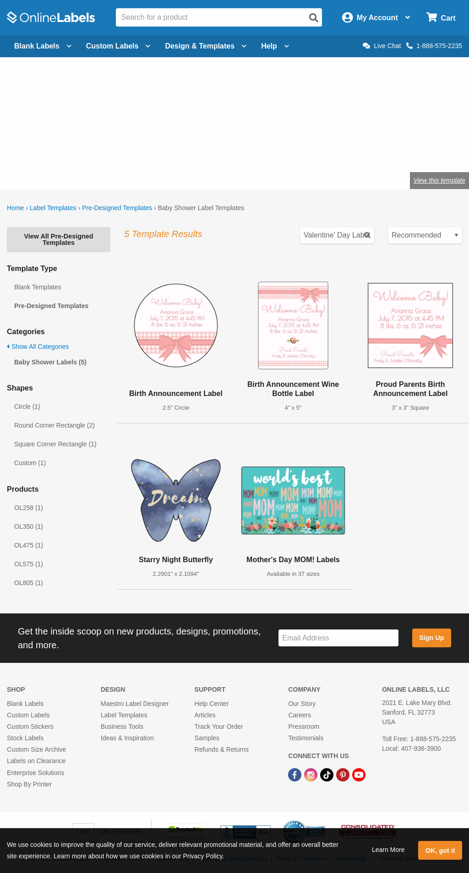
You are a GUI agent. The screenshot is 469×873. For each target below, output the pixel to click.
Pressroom (303, 726)
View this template (439, 180)
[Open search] (313, 18)
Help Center (212, 703)
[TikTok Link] (327, 774)
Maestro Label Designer (135, 703)
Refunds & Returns (222, 749)
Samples (207, 738)
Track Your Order (219, 726)
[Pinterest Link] (343, 774)
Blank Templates (37, 287)
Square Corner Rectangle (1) (55, 444)
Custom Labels (28, 715)
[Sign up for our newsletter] (338, 637)
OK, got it (440, 850)
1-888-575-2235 (434, 45)
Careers (299, 715)
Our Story (302, 703)
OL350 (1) (28, 526)
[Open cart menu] (441, 17)
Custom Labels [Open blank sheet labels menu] (118, 46)
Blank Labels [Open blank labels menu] (42, 46)
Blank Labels (25, 703)
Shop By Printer (29, 784)
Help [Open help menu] (275, 46)
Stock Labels (25, 738)
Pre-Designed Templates (117, 207)
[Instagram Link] (311, 774)
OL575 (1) (28, 564)
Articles (205, 715)
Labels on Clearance (36, 761)
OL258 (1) (28, 507)
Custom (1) (30, 462)
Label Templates (53, 207)
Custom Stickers (30, 726)
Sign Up (431, 637)
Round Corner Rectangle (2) (54, 425)
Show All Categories (38, 346)
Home (15, 207)
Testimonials (305, 738)
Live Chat (382, 46)
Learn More (388, 849)
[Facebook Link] (295, 774)
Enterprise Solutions (35, 772)
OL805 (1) (28, 582)
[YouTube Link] (358, 774)
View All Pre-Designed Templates (58, 239)
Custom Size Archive (36, 749)
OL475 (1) (28, 545)
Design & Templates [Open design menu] (205, 46)
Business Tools (122, 726)
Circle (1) (27, 406)
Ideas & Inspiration (127, 738)
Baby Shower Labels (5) (50, 362)
